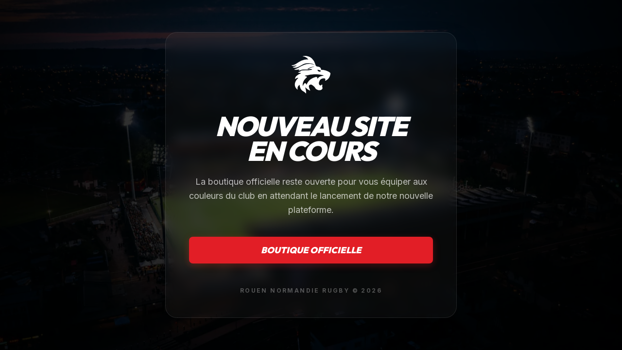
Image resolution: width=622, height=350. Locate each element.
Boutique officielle (311, 250)
